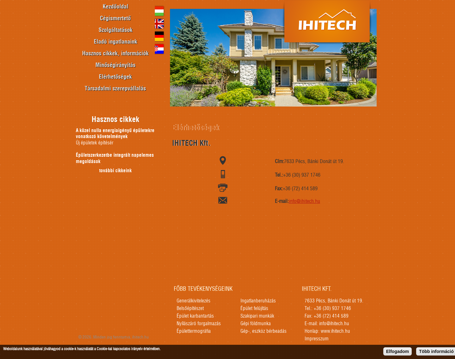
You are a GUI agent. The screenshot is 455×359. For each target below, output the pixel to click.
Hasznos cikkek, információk (115, 54)
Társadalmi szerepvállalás (115, 89)
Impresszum (317, 339)
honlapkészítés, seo (375, 321)
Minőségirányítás (115, 65)
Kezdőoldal (115, 7)
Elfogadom (397, 351)
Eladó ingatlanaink (115, 42)
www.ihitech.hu (335, 331)
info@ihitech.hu (304, 201)
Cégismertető (115, 18)
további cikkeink (115, 170)
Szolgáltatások (115, 30)
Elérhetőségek (115, 77)
